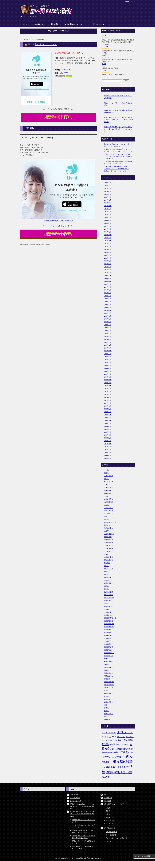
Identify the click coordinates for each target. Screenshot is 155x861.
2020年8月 (107, 287)
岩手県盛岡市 (108, 583)
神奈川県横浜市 (109, 685)
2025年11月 (108, 185)
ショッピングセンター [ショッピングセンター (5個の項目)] (109, 733)
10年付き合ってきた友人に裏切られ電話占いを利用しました (118, 111)
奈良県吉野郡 (108, 557)
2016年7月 (107, 429)
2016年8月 (107, 426)
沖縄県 (106, 664)
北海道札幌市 (108, 502)
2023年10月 (108, 241)
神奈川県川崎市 (109, 682)
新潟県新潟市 (108, 606)
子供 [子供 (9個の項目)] (107, 752)
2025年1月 (107, 197)
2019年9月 (107, 319)
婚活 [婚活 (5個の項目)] (103, 753)
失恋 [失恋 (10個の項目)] (117, 749)
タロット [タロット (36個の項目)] (123, 732)
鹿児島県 (107, 719)
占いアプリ (64, 73)
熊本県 (106, 670)
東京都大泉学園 (109, 624)
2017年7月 (107, 394)
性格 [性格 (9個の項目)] (124, 757)
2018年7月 (107, 359)
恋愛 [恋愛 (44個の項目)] (129, 756)
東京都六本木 (108, 615)
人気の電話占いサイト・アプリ (75, 24)
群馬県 (106, 696)
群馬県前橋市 (108, 699)
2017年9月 (107, 388)
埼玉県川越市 (108, 528)
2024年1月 (107, 232)
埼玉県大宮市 (108, 525)
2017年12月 (108, 380)
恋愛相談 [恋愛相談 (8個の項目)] (105, 762)
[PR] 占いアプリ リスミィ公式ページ (58, 117)
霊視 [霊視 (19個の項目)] (107, 777)
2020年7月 (107, 290)
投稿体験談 (54, 24)
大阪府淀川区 (108, 548)
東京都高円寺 (108, 656)
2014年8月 (107, 449)
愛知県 (106, 589)
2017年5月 (107, 400)
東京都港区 (108, 638)
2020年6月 (107, 293)
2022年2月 (107, 261)
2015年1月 (107, 441)
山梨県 (106, 574)
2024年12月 (108, 200)
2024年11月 (108, 203)
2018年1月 (107, 377)
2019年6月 (107, 328)
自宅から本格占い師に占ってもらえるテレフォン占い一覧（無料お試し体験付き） (82, 806)
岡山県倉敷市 (108, 577)
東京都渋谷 (108, 635)
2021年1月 (107, 272)
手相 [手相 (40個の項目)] (112, 761)
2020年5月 (107, 296)
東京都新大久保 (109, 627)
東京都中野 (108, 612)
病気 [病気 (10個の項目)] (121, 767)
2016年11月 (108, 417)
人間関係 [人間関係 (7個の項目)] (129, 740)
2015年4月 (107, 435)
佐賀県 (106, 479)
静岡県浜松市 (108, 714)
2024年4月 (107, 223)
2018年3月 (107, 371)
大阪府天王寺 (108, 542)
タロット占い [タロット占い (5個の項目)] (121, 737)
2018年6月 (107, 362)
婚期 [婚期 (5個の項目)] (132, 749)
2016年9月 (107, 423)
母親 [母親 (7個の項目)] (103, 767)
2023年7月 (107, 249)
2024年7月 (107, 214)
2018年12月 (108, 345)
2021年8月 (107, 264)
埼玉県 (106, 519)
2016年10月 (108, 420)
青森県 (106, 708)
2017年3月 (107, 406)
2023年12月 (108, 235)
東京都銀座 (108, 650)
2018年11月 (108, 348)
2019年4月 (107, 333)
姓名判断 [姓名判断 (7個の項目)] (126, 749)
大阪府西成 (108, 551)
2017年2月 (107, 409)
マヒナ (104, 35)
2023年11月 (108, 238)
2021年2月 (107, 270)
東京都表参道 (108, 647)
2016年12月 (108, 415)
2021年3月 (107, 267)
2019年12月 (108, 310)
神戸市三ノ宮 (108, 688)
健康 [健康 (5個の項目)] (117, 745)
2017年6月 (107, 397)
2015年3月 (107, 438)
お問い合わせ (74, 794)
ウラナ (104, 70)
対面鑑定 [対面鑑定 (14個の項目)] (123, 752)
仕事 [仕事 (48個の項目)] (105, 744)
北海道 (106, 496)
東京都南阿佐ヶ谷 (110, 618)
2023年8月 (107, 246)
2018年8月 (107, 357)
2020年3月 (107, 301)
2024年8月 (107, 212)
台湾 (105, 516)
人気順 (108, 808)
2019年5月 (107, 330)
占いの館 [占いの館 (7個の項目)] (122, 745)
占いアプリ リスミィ (46, 44)
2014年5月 (107, 455)
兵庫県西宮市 (108, 493)
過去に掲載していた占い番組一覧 (116, 838)
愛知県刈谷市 (108, 592)
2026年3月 (107, 182)
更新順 (108, 814)
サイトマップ (130, 2)
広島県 (106, 586)
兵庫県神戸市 (108, 490)
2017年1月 (107, 412)
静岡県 (106, 711)
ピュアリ (105, 55)
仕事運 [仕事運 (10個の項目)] (112, 744)
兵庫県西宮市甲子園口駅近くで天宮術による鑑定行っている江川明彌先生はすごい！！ (118, 169)
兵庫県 (106, 484)
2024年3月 (107, 226)
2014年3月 (107, 458)
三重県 (106, 473)
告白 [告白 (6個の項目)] (127, 745)
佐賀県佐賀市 (108, 482)
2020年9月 (107, 284)
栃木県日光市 (108, 661)
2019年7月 (107, 325)
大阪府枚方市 (108, 545)
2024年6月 (107, 217)
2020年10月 (108, 281)
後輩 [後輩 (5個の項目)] (114, 757)
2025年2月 (107, 194)
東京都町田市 (108, 641)
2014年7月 (107, 452)
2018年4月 (107, 368)
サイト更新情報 (75, 798)
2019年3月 (107, 336)
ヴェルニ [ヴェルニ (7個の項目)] (117, 740)
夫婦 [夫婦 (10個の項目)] (112, 749)
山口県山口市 (108, 569)
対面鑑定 (107, 563)
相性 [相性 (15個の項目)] (126, 767)
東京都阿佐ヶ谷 (109, 653)
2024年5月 (107, 220)
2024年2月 (107, 229)
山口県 (106, 566)
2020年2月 (107, 304)
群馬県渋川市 (108, 702)
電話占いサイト (111, 817)
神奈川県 (107, 679)
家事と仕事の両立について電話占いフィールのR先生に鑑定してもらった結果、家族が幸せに (118, 120)
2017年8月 (107, 391)
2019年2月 (107, 339)
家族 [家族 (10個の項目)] (116, 752)
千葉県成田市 (108, 511)
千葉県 (106, 505)
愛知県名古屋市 (109, 598)
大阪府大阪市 (108, 540)
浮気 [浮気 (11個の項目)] (108, 767)
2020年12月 (108, 275)
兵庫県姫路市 (108, 487)
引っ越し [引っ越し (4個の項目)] (130, 752)
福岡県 (106, 690)
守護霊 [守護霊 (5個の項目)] (111, 753)
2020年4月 (107, 299)
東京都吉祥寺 (108, 621)
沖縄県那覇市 (108, 667)
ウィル (104, 64)
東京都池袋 (108, 632)
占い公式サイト (111, 820)
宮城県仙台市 (108, 560)
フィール (105, 46)
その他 (106, 470)
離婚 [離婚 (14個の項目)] (113, 772)
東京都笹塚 (108, 644)
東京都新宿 (108, 629)
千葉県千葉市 (108, 508)
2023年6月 (107, 252)
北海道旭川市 (108, 499)
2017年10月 (108, 386)
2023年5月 (107, 255)
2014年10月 (108, 444)
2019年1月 (107, 342)
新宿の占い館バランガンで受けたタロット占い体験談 (118, 97)
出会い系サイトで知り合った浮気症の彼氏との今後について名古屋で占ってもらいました (118, 129)
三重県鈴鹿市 (108, 476)
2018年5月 (107, 365)
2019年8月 (107, 322)
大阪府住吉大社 (109, 534)
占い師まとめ (39, 24)
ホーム (25, 24)
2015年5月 (107, 432)
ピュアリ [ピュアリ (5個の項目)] (111, 740)
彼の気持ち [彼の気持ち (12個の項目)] (107, 757)
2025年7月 (107, 188)
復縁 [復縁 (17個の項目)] (118, 756)
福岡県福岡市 (108, 693)
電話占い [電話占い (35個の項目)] (122, 772)
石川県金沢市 (108, 676)
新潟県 (106, 603)
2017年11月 (108, 383)
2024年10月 (108, 206)
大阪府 (106, 531)
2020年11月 (108, 278)
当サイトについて (98, 24)
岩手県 (106, 580)
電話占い (107, 705)
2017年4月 (107, 403)
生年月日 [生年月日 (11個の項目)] (114, 767)
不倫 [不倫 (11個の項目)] (123, 740)
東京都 (106, 609)
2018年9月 (107, 354)
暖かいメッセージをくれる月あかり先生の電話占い (118, 104)
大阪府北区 (108, 537)
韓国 (105, 717)
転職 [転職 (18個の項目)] (108, 772)
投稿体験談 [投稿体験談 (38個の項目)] (124, 761)
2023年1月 (107, 258)
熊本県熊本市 (108, 673)
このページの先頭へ (144, 856)
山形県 (106, 571)
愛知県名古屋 (108, 595)
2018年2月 (107, 374)
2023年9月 (107, 243)
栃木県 (106, 658)
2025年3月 (107, 191)
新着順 (108, 811)
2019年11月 (108, 313)
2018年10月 (108, 351)
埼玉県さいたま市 (110, 522)
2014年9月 (107, 446)
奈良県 (106, 554)
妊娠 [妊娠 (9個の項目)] (121, 749)
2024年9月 (107, 209)
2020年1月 (107, 307)
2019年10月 (108, 316)
